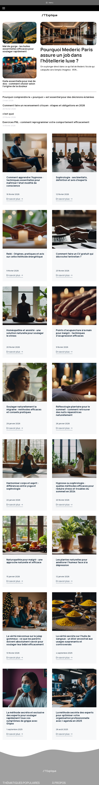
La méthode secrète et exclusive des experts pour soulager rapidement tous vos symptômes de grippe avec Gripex (25, 718)
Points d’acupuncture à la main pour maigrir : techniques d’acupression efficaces (74, 333)
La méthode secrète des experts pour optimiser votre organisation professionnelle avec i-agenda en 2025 (74, 716)
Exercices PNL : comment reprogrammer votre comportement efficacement (46, 122)
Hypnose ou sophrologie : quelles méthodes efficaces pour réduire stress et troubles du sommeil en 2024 (75, 487)
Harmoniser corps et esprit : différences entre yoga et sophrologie (22, 485)
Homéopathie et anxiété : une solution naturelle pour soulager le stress (25, 333)
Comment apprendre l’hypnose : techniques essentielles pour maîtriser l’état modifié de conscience (24, 181)
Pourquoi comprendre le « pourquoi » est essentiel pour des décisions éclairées (48, 97)
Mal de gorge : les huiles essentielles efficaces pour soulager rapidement (18, 49)
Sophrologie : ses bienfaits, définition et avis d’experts (71, 179)
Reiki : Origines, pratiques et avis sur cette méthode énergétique (25, 255)
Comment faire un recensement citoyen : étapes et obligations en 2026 (44, 105)
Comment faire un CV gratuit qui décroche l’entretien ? (74, 255)
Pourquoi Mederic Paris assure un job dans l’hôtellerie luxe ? (66, 55)
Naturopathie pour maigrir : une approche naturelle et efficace (24, 561)
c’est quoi (8, 113)
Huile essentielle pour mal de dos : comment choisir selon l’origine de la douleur (19, 84)
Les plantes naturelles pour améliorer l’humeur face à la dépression (72, 562)
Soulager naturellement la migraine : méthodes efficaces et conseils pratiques (23, 409)
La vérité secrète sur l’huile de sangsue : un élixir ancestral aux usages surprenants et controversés (74, 640)
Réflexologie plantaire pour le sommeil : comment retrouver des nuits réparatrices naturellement (73, 410)
